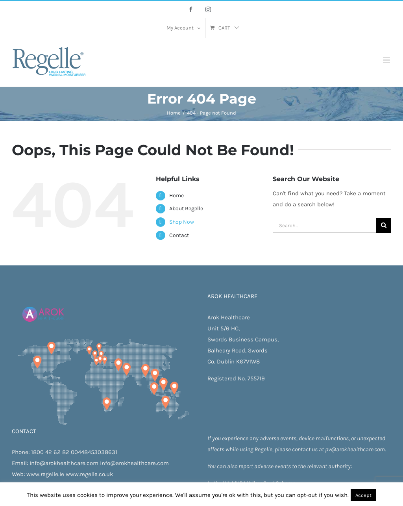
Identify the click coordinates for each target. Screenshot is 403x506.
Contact (179, 235)
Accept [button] (363, 495)
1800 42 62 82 (50, 452)
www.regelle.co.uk (89, 474)
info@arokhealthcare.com (64, 463)
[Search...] (324, 225)
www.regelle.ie (45, 474)
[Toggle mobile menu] (387, 60)
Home (176, 195)
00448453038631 (94, 452)
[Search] (383, 225)
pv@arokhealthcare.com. (355, 449)
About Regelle (186, 208)
